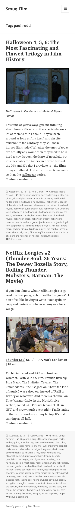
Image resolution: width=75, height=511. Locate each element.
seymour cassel (57, 479)
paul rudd (30, 229)
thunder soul (33, 490)
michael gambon (14, 466)
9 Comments (16, 239)
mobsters (31, 469)
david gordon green (41, 449)
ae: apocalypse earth (53, 439)
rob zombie (52, 229)
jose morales (47, 459)
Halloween (29, 174)
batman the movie (44, 442)
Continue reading (19, 179)
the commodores (27, 486)
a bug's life (35, 439)
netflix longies (51, 469)
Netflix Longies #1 (54, 295)
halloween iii (31, 212)
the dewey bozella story (49, 486)
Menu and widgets (65, 12)
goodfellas (11, 459)
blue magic (11, 445)
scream (63, 229)
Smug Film (17, 9)
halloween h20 (34, 208)
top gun (36, 493)
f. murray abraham (33, 456)
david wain (58, 449)
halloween (26, 201)
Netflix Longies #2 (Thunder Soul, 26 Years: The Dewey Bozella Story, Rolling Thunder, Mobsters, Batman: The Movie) (37, 266)
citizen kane (25, 195)
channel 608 (40, 445)
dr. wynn (48, 198)
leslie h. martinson (25, 462)
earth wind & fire (30, 452)
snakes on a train (37, 483)
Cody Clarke (36, 435)
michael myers (43, 225)
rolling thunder (40, 479)
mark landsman (44, 462)
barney (29, 442)
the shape (53, 235)
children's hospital (57, 445)
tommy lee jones (22, 493)
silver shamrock (14, 232)
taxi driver (61, 483)
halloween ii (17, 212)
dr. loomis (38, 198)
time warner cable (50, 490)
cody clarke (24, 449)
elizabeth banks (14, 456)
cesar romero (25, 445)
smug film (28, 232)
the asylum (11, 486)
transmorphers (49, 493)
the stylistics (19, 490)
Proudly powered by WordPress (22, 506)
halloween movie (21, 215)
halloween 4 (25, 205)
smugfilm (40, 232)
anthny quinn (12, 442)
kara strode (28, 225)
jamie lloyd (62, 222)
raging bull (26, 479)
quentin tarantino (52, 476)
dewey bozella (13, 452)
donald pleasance (22, 198)
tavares (51, 483)
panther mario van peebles (46, 473)
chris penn (11, 449)
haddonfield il (13, 201)
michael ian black (33, 466)
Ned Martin (37, 191)
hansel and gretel (29, 222)
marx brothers (60, 462)
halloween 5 (20, 208)
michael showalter (15, 469)
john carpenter (13, 225)
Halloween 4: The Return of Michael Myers (34, 111)
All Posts (53, 191)
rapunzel (40, 229)
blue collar (60, 442)
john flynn (35, 459)
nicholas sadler (23, 473)
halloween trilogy (40, 218)
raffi (17, 479)
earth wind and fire (50, 452)
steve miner (52, 232)
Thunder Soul (15, 360)
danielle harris (39, 195)
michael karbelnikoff (54, 466)
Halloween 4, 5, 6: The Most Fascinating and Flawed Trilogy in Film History (34, 51)
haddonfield (60, 198)
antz (22, 442)
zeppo (61, 493)
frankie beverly (52, 456)
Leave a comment (18, 496)
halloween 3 (39, 201)
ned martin (18, 229)
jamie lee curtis (47, 222)
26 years (24, 439)
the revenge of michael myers (31, 235)
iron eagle (23, 459)
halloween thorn (22, 218)
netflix (40, 469)
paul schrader (35, 476)
